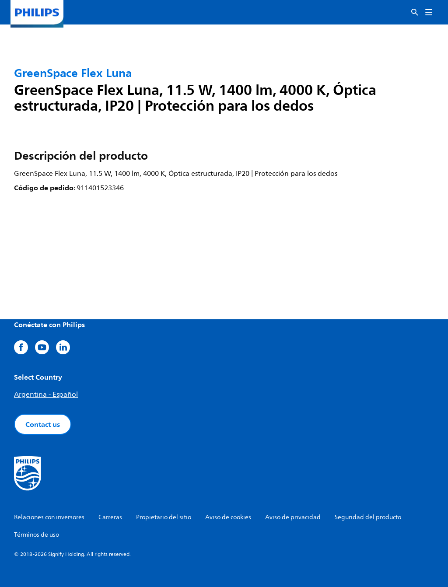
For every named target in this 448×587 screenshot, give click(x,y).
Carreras (110, 517)
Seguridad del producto (368, 517)
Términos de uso (36, 535)
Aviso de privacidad (293, 517)
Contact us (42, 424)
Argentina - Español (46, 394)
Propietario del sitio (163, 517)
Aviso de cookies (228, 517)
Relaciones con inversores (49, 517)
